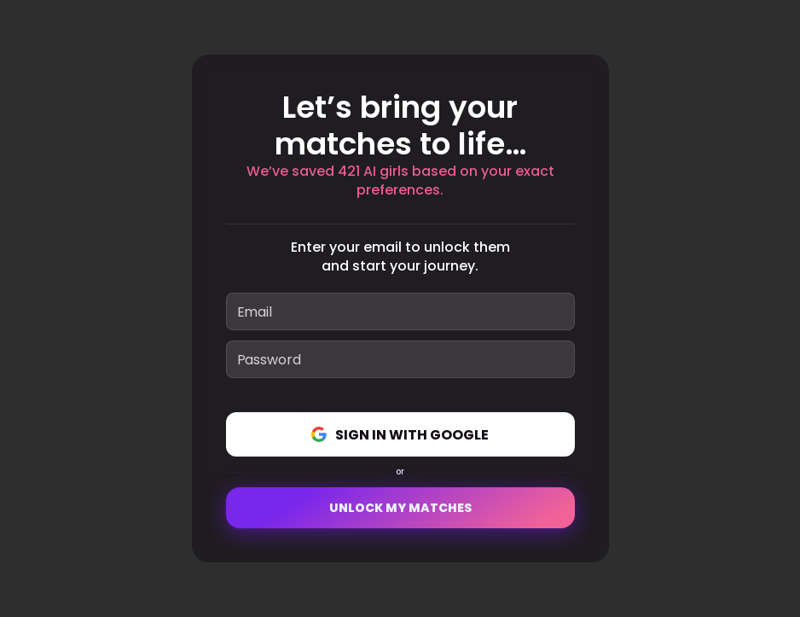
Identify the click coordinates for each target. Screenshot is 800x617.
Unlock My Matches (400, 507)
